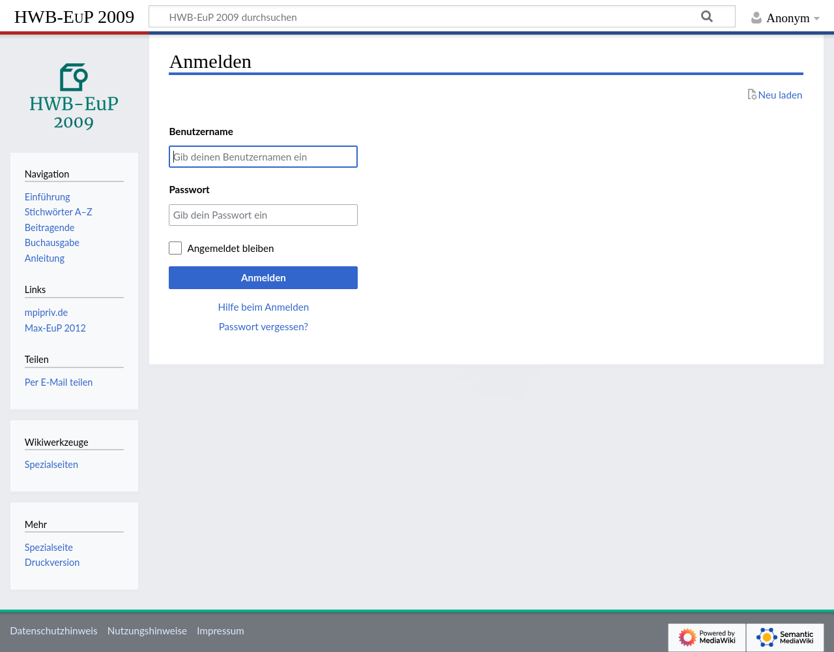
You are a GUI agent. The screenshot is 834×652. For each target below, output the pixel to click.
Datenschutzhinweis (53, 630)
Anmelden (263, 277)
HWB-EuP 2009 (74, 17)
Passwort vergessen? (263, 326)
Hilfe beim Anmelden (263, 307)
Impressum (220, 630)
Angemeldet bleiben (230, 248)
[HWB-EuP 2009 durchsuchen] (442, 16)
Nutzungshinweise (147, 630)
